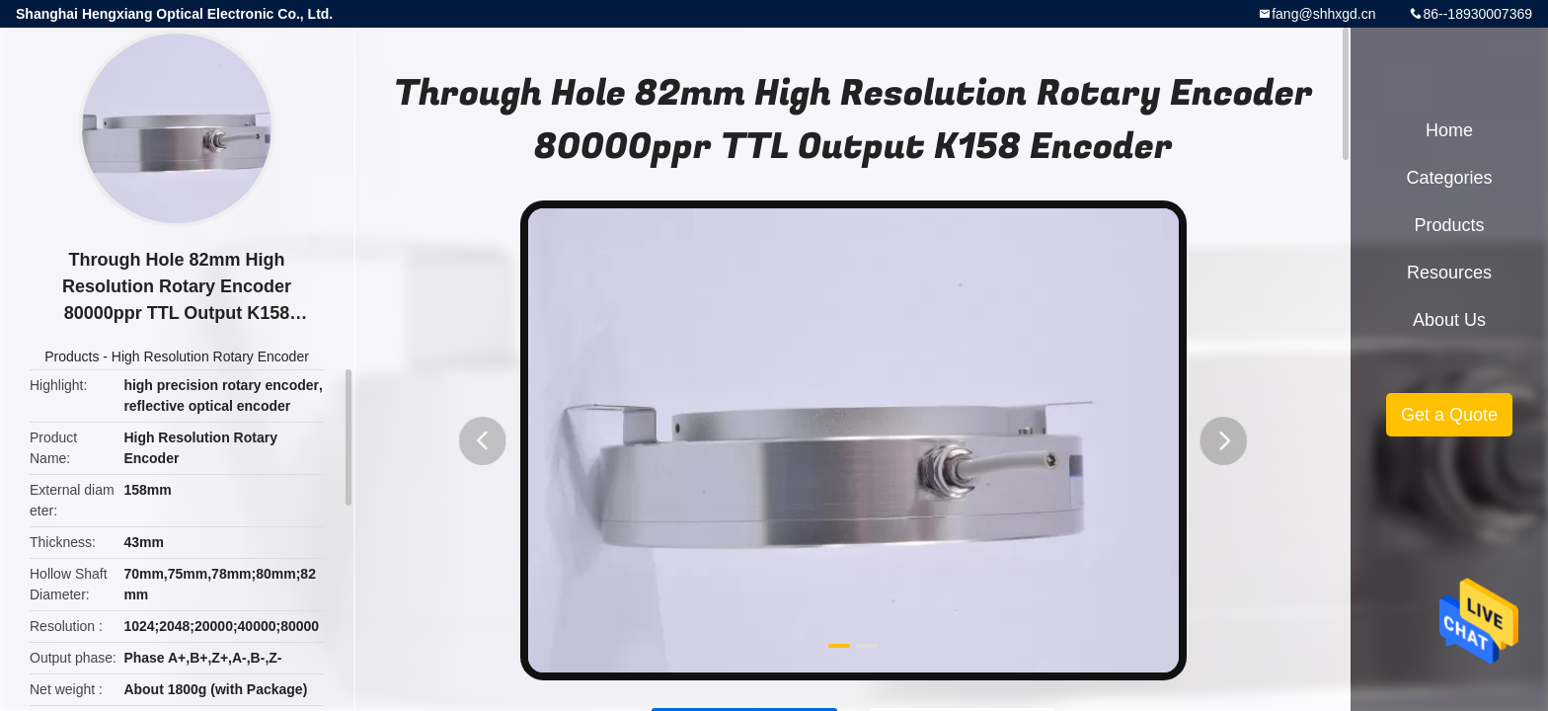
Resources (1449, 272)
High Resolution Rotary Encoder (210, 356)
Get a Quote (1449, 415)
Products (71, 356)
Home (1449, 130)
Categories (1449, 178)
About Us (1449, 320)
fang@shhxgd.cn (1323, 14)
